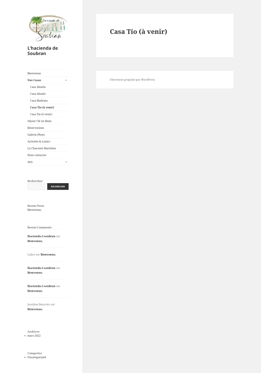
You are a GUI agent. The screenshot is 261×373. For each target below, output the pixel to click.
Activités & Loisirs (38, 141)
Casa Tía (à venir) (41, 114)
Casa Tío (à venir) (42, 107)
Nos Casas (34, 80)
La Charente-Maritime (41, 148)
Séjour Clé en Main (39, 121)
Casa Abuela (38, 87)
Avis (30, 162)
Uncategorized (36, 357)
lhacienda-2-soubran (41, 236)
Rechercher (35, 181)
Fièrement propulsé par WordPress (132, 79)
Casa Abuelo (38, 94)
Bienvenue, (34, 210)
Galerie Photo (36, 134)
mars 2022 (34, 335)
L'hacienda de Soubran (42, 50)
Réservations (35, 128)
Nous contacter (37, 155)
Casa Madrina (39, 100)
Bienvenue (34, 73)
